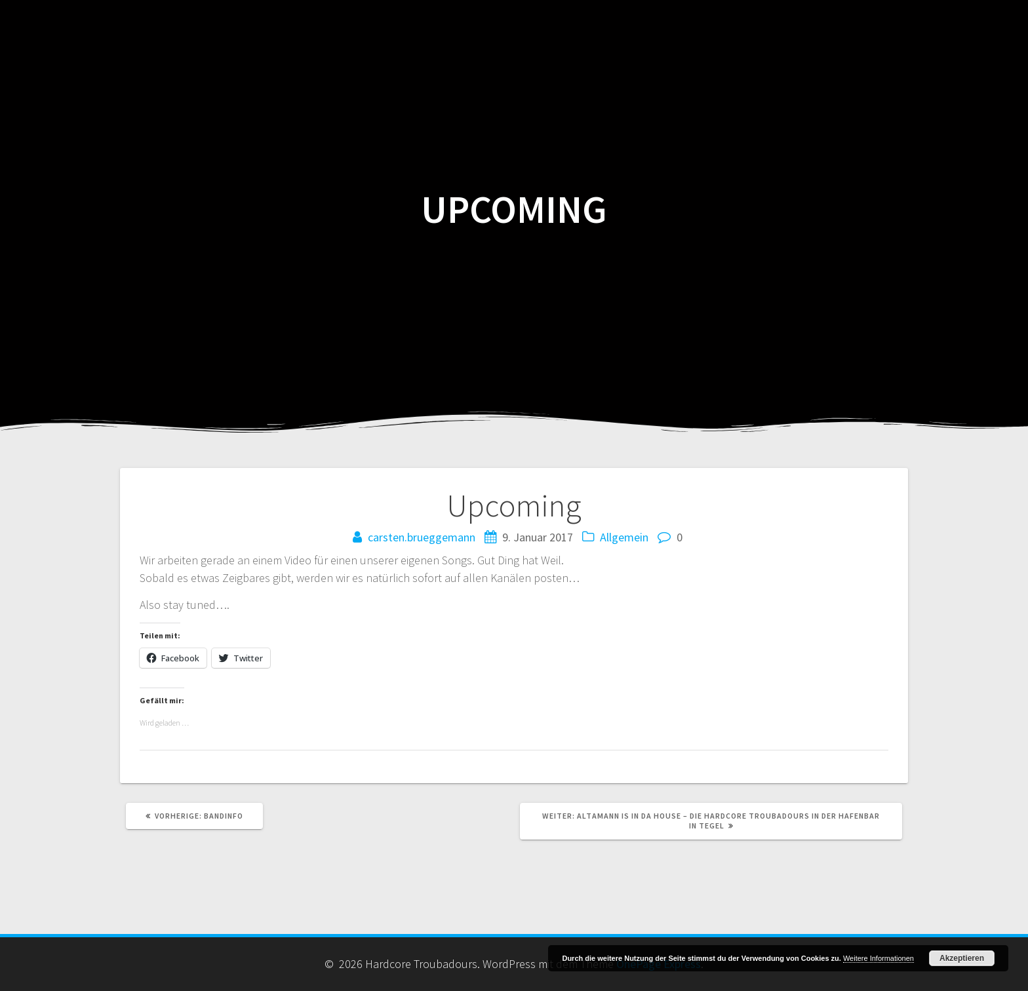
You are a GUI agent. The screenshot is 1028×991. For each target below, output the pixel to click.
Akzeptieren (961, 958)
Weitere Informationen (878, 958)
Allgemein (624, 537)
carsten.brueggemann (421, 537)
